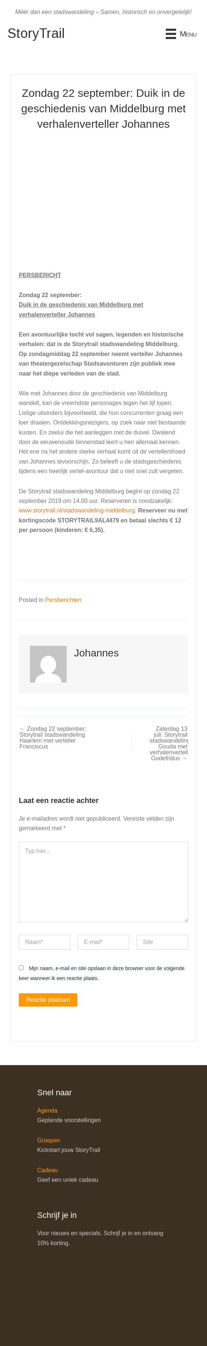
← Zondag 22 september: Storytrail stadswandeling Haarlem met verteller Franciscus (53, 738)
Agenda (47, 1110)
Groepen (48, 1140)
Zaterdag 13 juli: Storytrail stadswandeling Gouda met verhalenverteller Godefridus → (168, 743)
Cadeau (47, 1170)
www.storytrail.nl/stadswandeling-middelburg (77, 510)
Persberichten (63, 600)
